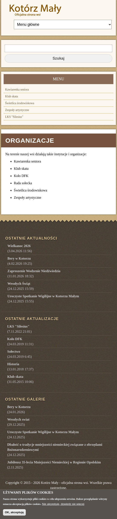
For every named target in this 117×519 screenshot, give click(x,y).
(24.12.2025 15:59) (20, 286)
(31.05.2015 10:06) (20, 379)
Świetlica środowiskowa (19, 103)
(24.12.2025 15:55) (43, 298)
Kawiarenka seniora (17, 89)
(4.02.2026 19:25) (19, 261)
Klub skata (11, 96)
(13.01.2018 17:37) (20, 366)
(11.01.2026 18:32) (33, 273)
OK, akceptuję (14, 514)
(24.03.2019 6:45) (19, 354)
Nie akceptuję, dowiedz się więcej (63, 506)
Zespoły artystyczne (17, 110)
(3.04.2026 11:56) (19, 248)
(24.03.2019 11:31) (20, 341)
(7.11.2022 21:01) (19, 329)
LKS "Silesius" (14, 116)
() (18, 409)
